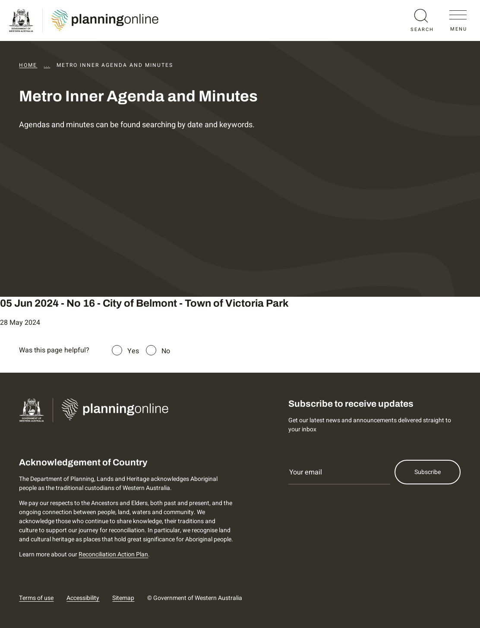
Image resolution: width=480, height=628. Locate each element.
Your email (305, 472)
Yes (133, 351)
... (47, 65)
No (165, 351)
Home (28, 65)
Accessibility (82, 598)
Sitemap (123, 598)
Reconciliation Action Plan (113, 554)
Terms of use (36, 598)
